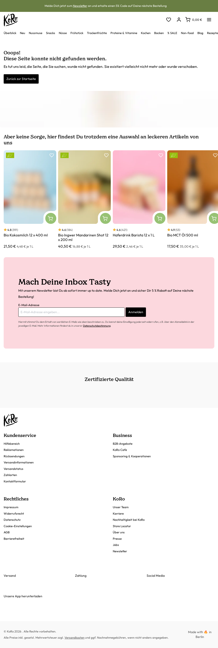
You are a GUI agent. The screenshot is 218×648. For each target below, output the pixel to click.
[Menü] (209, 18)
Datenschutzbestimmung (96, 325)
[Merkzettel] (168, 20)
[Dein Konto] (178, 20)
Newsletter (80, 6)
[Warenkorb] (193, 19)
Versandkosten (74, 637)
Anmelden (135, 312)
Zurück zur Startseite (21, 79)
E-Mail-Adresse (28, 305)
